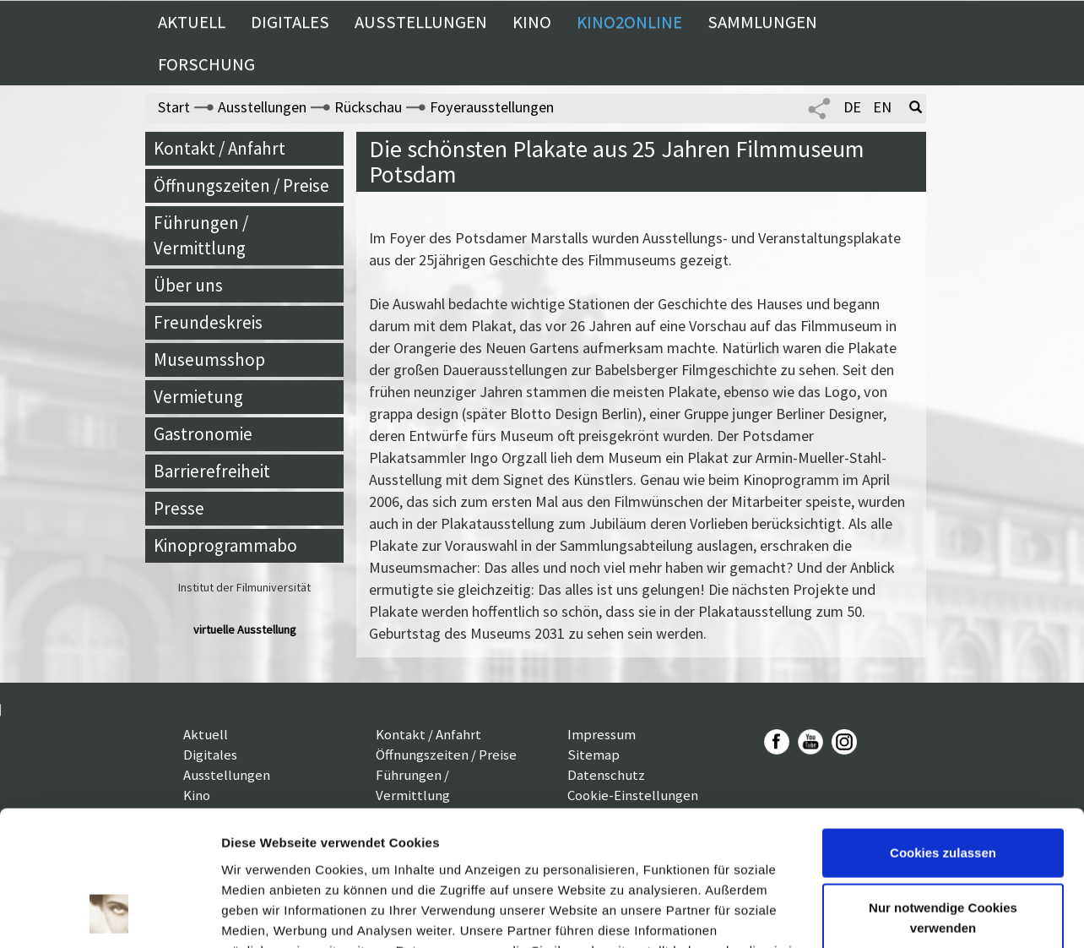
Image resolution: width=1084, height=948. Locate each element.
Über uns (188, 285)
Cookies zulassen (943, 729)
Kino (531, 22)
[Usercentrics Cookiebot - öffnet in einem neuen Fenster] (109, 915)
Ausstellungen (421, 22)
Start (174, 107)
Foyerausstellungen (492, 107)
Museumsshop (209, 359)
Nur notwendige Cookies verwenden (943, 794)
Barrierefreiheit (212, 471)
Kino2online (629, 22)
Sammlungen (762, 22)
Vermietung (198, 396)
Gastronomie (203, 433)
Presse (179, 508)
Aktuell (191, 22)
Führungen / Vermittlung (201, 235)
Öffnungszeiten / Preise (241, 185)
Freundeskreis (208, 322)
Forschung (206, 64)
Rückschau (368, 107)
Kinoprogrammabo (225, 545)
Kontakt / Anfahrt (219, 148)
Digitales (290, 22)
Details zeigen (263, 914)
